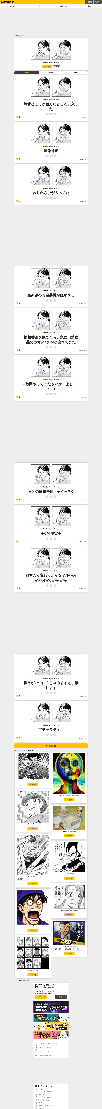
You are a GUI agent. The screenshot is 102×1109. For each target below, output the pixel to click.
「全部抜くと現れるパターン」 (44, 1105)
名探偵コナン (79, 949)
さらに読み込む (51, 746)
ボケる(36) (33, 784)
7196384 (26, 980)
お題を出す (63, 6)
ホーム (12, 6)
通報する (56, 67)
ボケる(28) (69, 835)
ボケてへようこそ (61, 997)
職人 (89, 6)
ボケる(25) (33, 930)
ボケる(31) (33, 828)
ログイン (97, 2)
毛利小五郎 (58, 949)
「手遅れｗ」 (40, 1103)
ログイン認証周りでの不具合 (51, 1054)
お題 (21, 980)
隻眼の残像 (68, 949)
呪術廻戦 (20, 879)
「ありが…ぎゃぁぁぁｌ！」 (44, 1100)
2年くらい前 (82, 117)
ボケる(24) (69, 953)
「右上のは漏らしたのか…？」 (44, 1097)
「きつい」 (39, 1089)
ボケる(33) (69, 800)
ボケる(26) (33, 883)
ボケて (16, 980)
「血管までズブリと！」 (43, 1095)
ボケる (38, 6)
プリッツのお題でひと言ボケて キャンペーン (51, 1042)
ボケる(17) (47, 67)
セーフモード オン (41, 997)
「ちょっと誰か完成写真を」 (44, 1092)
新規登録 (89, 2)
